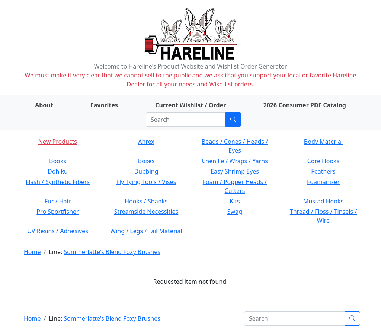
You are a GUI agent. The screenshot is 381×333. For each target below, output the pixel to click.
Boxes (146, 161)
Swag (234, 211)
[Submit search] (233, 119)
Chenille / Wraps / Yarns (235, 161)
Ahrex (146, 141)
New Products (57, 141)
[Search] (186, 119)
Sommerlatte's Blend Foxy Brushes (112, 252)
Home (32, 252)
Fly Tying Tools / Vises (146, 182)
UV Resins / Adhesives (57, 231)
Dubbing (146, 171)
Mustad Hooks (323, 201)
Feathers (323, 171)
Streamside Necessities (146, 211)
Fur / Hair (58, 201)
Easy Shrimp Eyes (235, 171)
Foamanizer (323, 182)
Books (57, 161)
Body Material (323, 141)
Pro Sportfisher (57, 211)
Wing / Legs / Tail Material (146, 231)
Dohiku (58, 171)
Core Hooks (323, 161)
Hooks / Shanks (146, 201)
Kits (235, 201)
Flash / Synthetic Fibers (58, 182)
